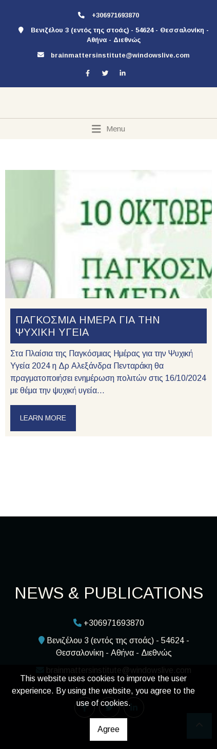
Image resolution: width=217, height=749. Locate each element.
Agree (108, 729)
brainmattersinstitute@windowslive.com (120, 55)
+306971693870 (115, 15)
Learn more (43, 418)
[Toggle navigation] (108, 129)
